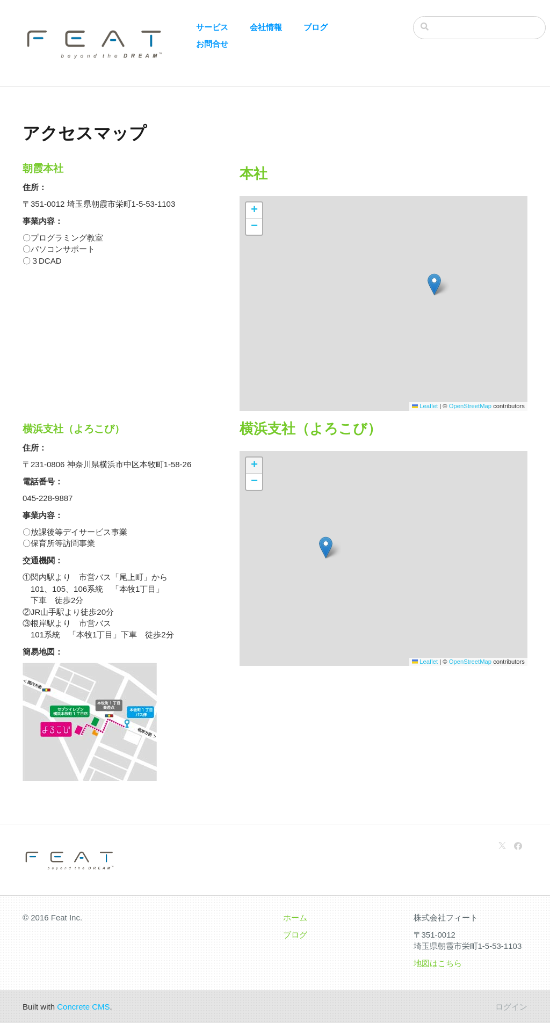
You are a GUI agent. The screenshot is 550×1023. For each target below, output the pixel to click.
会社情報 (266, 27)
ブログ (315, 27)
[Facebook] (518, 846)
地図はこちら (438, 963)
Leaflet (425, 406)
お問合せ (212, 44)
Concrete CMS (83, 1006)
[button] (434, 284)
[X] (502, 846)
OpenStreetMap (470, 406)
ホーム (295, 917)
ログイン (511, 1006)
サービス (212, 27)
